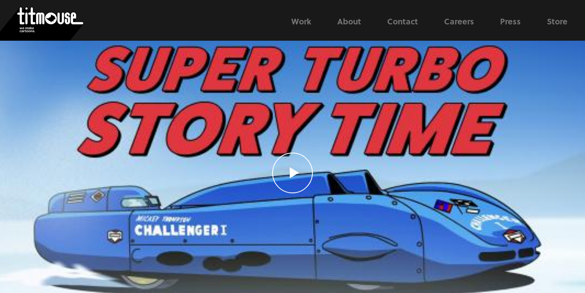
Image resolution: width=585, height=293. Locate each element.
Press (510, 21)
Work (301, 21)
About (349, 21)
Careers (459, 21)
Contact (402, 21)
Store (557, 21)
